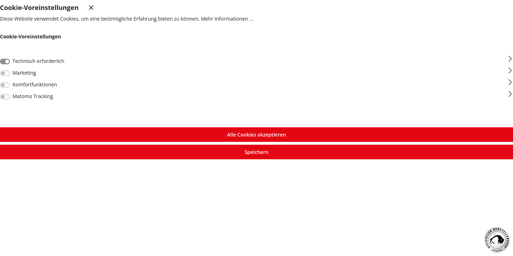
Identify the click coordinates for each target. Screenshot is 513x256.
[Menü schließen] (87, 7)
